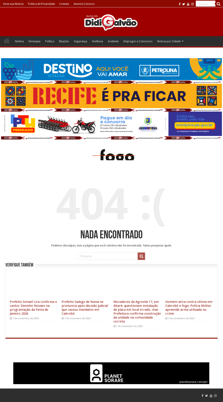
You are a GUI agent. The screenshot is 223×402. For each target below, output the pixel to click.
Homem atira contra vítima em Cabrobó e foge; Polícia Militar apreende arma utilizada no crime (188, 307)
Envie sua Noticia (13, 3)
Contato (64, 3)
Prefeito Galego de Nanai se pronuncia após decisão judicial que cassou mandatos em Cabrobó (85, 307)
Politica (49, 41)
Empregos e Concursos (137, 41)
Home (6, 40)
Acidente (113, 41)
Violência (97, 41)
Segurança (80, 41)
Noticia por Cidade (169, 41)
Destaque (35, 41)
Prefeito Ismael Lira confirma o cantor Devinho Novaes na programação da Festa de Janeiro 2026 (33, 307)
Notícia (19, 41)
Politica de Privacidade (41, 3)
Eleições (64, 41)
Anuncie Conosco (84, 3)
